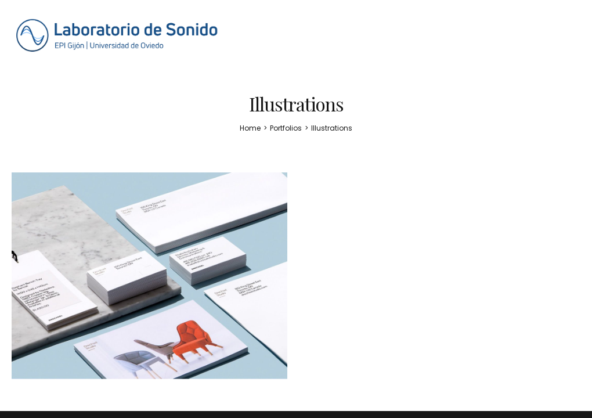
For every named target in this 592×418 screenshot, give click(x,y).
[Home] (250, 128)
